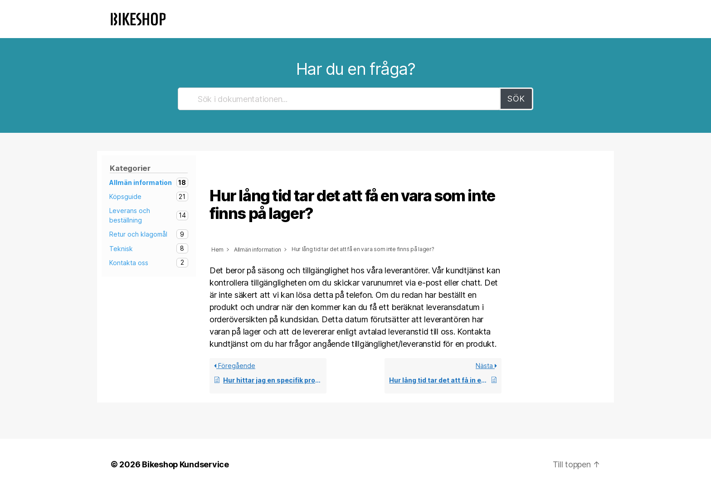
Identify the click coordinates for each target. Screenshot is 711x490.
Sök (516, 98)
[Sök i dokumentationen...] (339, 98)
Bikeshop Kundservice (185, 464)
